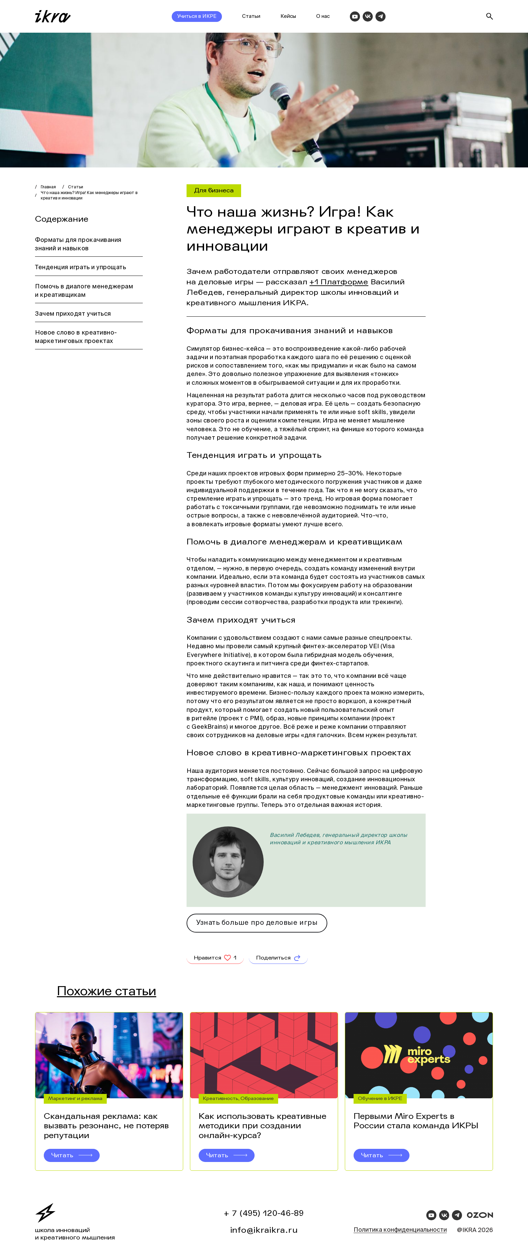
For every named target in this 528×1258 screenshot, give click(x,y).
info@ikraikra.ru (264, 1230)
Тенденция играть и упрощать (80, 267)
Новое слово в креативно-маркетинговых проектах (76, 337)
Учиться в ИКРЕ (197, 16)
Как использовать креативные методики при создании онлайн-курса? (262, 1126)
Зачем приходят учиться (73, 314)
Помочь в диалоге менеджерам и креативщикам (84, 291)
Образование (257, 1098)
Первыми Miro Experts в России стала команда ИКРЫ (416, 1121)
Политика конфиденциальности (400, 1230)
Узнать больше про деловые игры (257, 922)
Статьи (251, 16)
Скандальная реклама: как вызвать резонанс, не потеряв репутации (106, 1126)
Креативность (220, 1098)
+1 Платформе (338, 282)
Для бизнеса (214, 190)
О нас (323, 16)
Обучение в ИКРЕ (380, 1098)
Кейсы (288, 16)
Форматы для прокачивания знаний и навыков (78, 244)
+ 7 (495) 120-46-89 (264, 1213)
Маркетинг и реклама (75, 1098)
